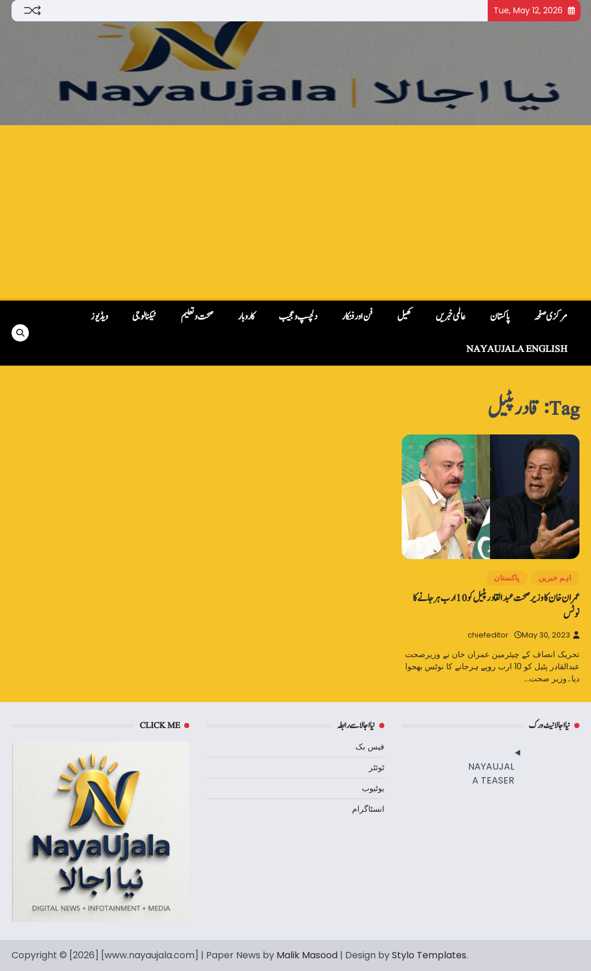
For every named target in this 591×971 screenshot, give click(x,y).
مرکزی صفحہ (550, 317)
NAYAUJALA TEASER (491, 773)
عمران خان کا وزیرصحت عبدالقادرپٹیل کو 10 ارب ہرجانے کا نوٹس (496, 606)
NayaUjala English (516, 349)
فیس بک (370, 746)
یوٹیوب (373, 788)
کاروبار (246, 317)
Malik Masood (307, 955)
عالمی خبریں (451, 317)
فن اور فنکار (357, 317)
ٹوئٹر (376, 767)
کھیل (404, 317)
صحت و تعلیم (197, 317)
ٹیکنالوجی (144, 317)
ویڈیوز (99, 317)
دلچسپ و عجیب (298, 317)
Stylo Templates (429, 955)
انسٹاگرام (368, 809)
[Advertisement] (295, 212)
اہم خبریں (554, 578)
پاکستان (500, 317)
